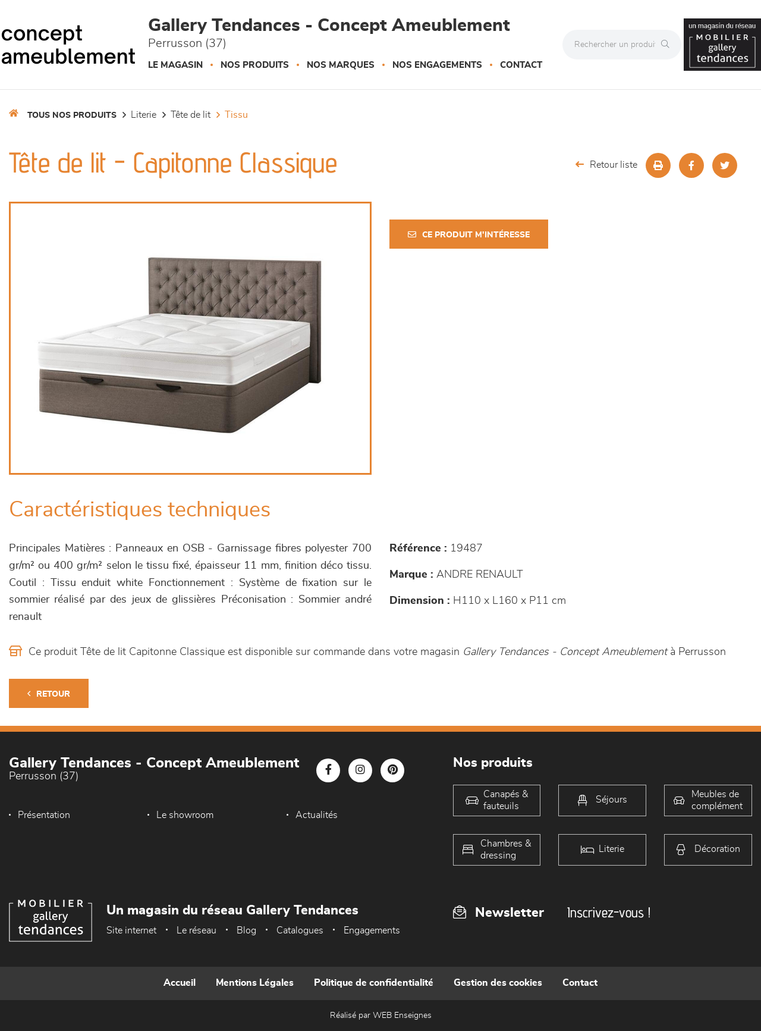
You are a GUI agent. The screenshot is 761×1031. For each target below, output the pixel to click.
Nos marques (341, 65)
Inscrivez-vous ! (608, 912)
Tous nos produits (72, 115)
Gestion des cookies (498, 983)
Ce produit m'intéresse (469, 234)
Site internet (131, 930)
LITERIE (143, 115)
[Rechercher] (668, 44)
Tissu (236, 115)
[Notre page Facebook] (328, 770)
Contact (521, 65)
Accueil (179, 983)
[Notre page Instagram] (360, 770)
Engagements (372, 930)
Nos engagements (437, 65)
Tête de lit (190, 115)
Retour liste (606, 164)
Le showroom (184, 815)
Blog (246, 930)
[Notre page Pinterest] (392, 770)
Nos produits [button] (255, 65)
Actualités (316, 815)
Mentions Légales (255, 983)
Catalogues (299, 930)
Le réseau (196, 930)
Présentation (44, 815)
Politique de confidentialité (373, 983)
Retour (48, 694)
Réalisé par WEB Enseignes (381, 1015)
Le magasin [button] (175, 65)
